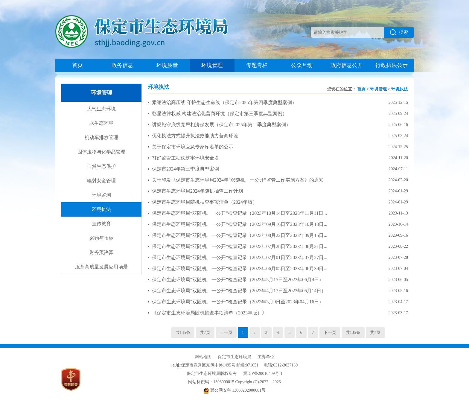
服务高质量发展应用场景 (101, 266)
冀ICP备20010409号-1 (262, 373)
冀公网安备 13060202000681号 (234, 390)
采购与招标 (101, 238)
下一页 (330, 332)
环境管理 (212, 65)
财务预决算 (101, 252)
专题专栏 (257, 65)
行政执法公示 (391, 65)
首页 (77, 65)
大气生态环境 (101, 108)
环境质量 (167, 65)
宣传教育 (101, 223)
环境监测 (101, 194)
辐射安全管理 (101, 180)
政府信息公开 (347, 65)
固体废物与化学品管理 (101, 151)
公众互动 (302, 65)
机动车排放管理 (101, 137)
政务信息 (122, 65)
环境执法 (101, 209)
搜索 (399, 32)
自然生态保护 (101, 166)
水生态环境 (101, 123)
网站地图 (203, 357)
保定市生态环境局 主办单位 (246, 357)
